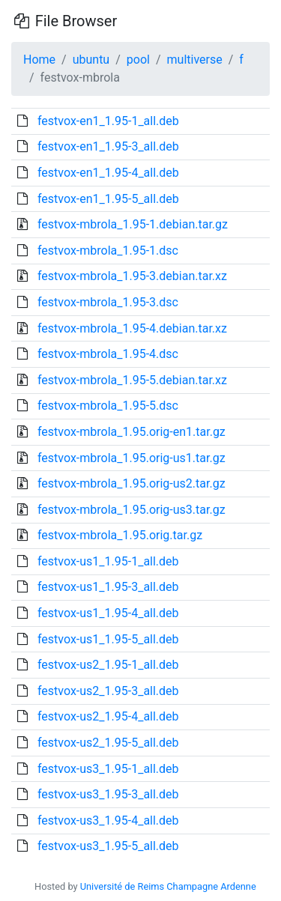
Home (39, 59)
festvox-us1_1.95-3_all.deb (108, 587)
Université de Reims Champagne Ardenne (168, 886)
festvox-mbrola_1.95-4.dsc (107, 354)
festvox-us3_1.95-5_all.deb (108, 846)
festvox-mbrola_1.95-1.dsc (107, 250)
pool (138, 59)
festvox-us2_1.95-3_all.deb (108, 691)
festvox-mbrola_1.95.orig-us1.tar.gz (131, 458)
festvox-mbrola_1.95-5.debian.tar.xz (132, 380)
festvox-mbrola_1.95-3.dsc (107, 302)
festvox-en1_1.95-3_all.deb (108, 146)
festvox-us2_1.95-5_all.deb (108, 742)
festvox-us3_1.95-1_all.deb (108, 769)
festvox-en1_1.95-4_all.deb (108, 173)
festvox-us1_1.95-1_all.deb (108, 561)
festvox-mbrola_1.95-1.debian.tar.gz (132, 224)
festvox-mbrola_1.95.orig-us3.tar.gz (131, 510)
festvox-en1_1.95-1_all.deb (108, 121)
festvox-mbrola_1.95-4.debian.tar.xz (132, 328)
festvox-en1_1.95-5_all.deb (108, 199)
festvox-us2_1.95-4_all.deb (108, 716)
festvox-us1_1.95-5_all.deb (108, 639)
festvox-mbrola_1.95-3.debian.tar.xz (132, 276)
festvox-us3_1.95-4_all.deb (108, 820)
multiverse (195, 59)
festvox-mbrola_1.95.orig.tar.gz (119, 535)
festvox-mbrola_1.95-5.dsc (107, 405)
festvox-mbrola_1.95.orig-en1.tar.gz (131, 432)
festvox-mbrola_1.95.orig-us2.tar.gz (131, 483)
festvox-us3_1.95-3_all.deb (108, 794)
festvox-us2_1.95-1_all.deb (108, 665)
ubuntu (91, 59)
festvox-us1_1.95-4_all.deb (108, 613)
